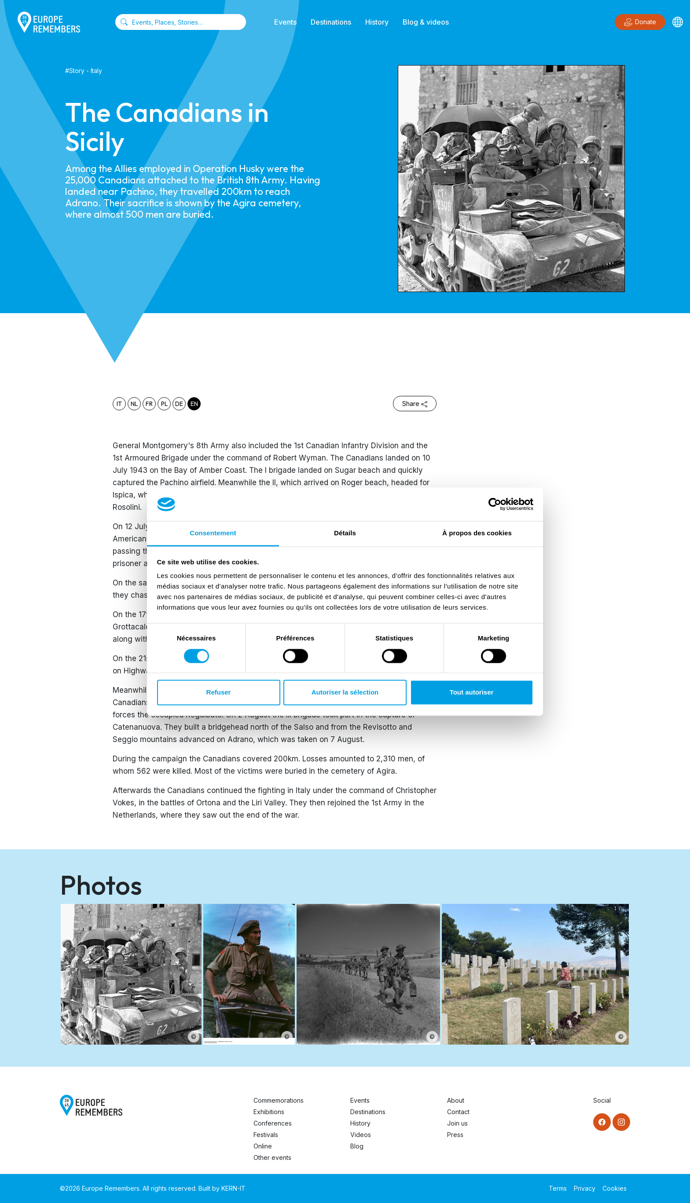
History (377, 22)
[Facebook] (602, 1122)
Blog (356, 1146)
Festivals (265, 1134)
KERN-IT (233, 1188)
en (194, 404)
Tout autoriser (472, 692)
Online (262, 1146)
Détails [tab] (345, 533)
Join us (457, 1123)
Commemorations (278, 1100)
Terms (558, 1188)
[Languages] (677, 22)
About (455, 1100)
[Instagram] (621, 1122)
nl (134, 404)
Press (455, 1134)
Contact (458, 1111)
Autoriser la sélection (345, 692)
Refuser (218, 692)
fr (149, 404)
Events (285, 22)
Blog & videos (426, 22)
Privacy (584, 1188)
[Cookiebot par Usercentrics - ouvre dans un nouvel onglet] (494, 504)
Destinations (331, 22)
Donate (640, 22)
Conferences (272, 1123)
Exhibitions (268, 1111)
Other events (272, 1157)
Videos (360, 1134)
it (119, 404)
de (179, 404)
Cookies (614, 1188)
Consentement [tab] (213, 533)
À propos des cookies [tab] (477, 533)
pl (164, 404)
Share (414, 403)
